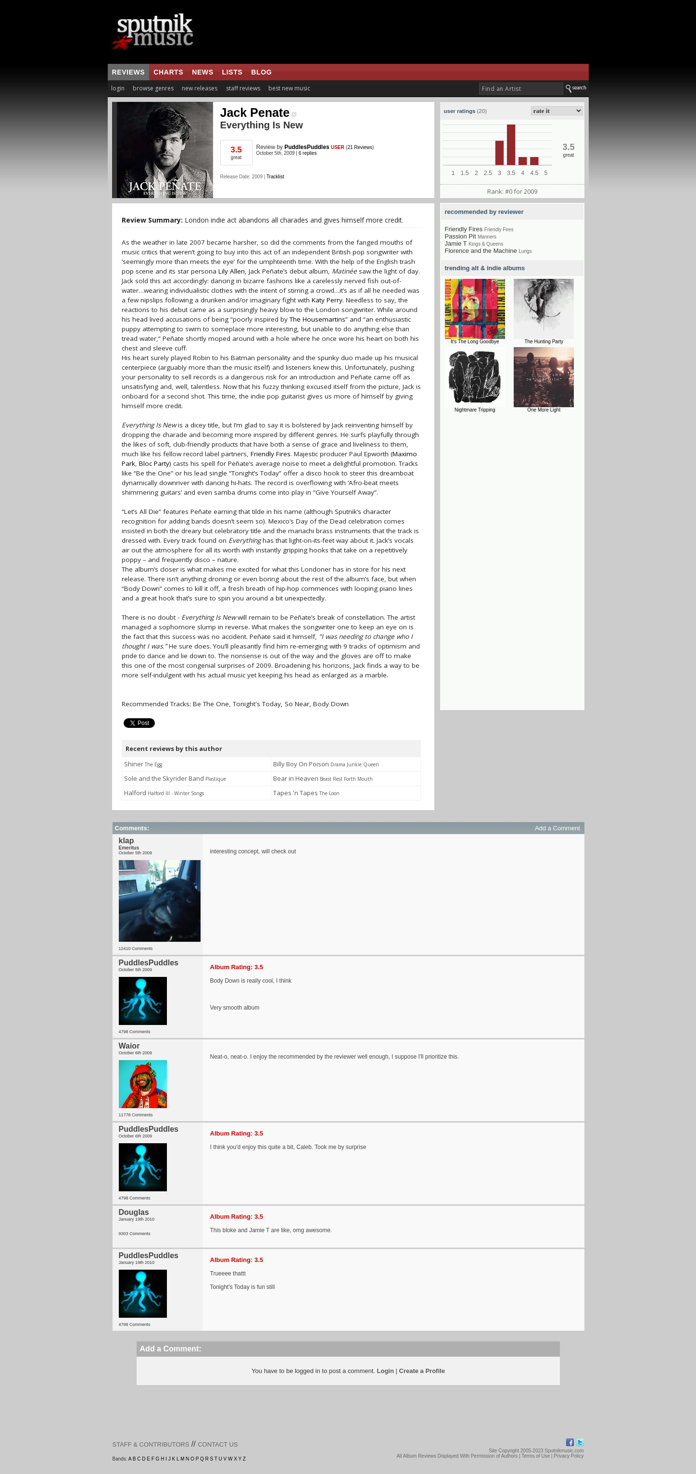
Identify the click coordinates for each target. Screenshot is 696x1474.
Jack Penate (258, 112)
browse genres (153, 88)
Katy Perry (327, 300)
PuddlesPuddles (306, 147)
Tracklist (275, 176)
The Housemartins (317, 319)
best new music (289, 88)
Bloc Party (154, 463)
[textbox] (521, 89)
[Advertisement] (512, 566)
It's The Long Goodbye (475, 341)
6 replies (308, 153)
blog (261, 72)
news (202, 72)
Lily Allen (231, 271)
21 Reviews (359, 147)
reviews (128, 72)
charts (168, 72)
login (118, 88)
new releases (199, 88)
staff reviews (243, 88)
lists (232, 72)
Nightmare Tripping (475, 409)
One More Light (543, 409)
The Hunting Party (543, 341)
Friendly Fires (271, 454)
